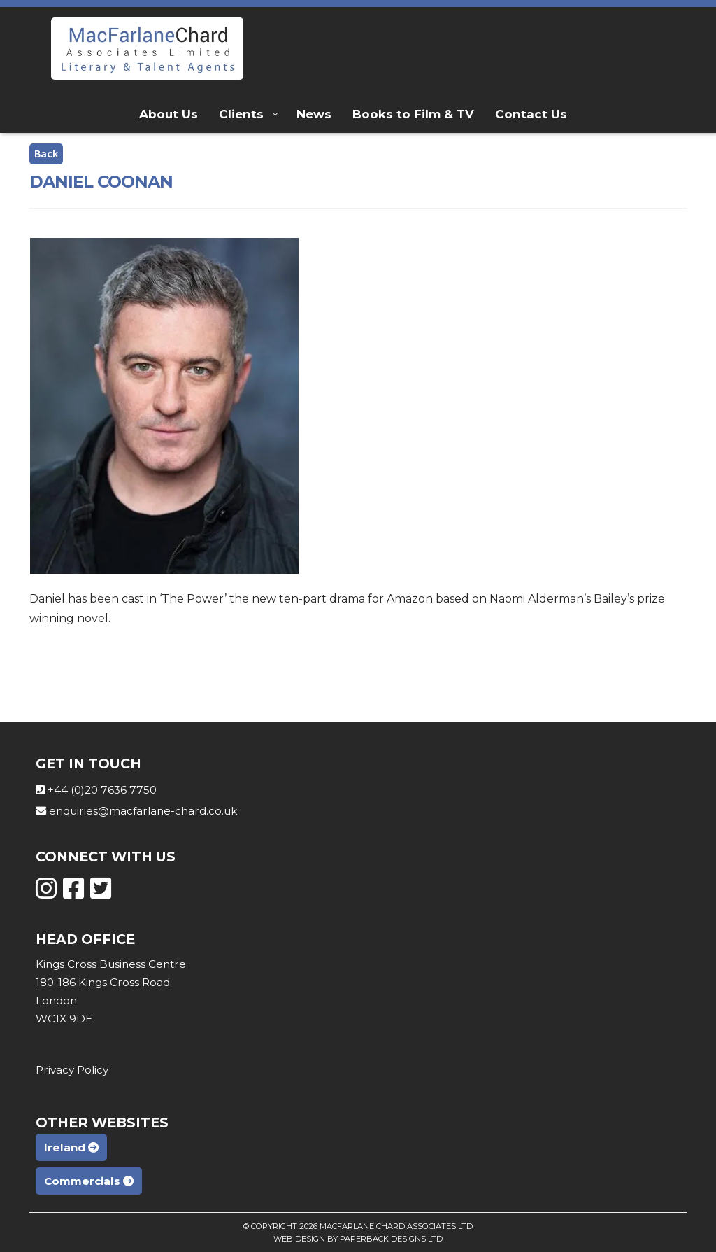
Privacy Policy (72, 1069)
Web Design (299, 1239)
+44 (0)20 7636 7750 (102, 789)
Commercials (89, 1181)
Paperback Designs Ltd (391, 1239)
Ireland (71, 1147)
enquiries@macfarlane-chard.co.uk (143, 810)
